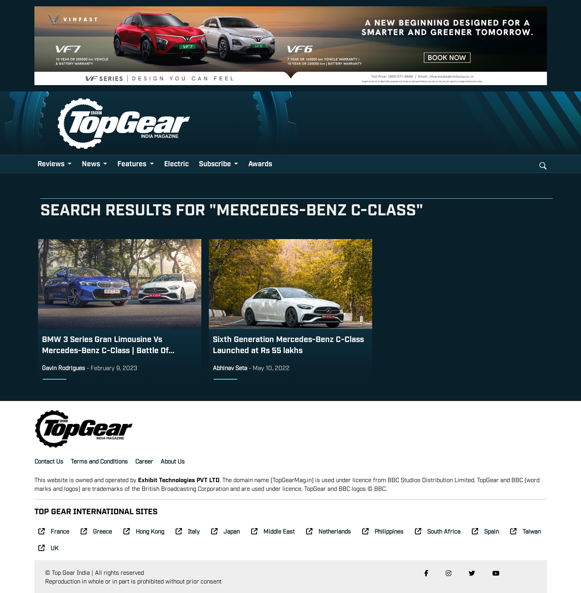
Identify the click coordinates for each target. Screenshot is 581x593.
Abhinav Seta (231, 367)
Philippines (382, 530)
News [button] (92, 163)
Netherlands (328, 530)
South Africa (437, 530)
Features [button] (132, 163)
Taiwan (525, 530)
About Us (173, 460)
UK (48, 547)
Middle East (273, 530)
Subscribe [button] (216, 163)
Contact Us (48, 460)
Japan (225, 530)
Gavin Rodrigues (63, 367)
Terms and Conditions (99, 460)
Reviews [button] (52, 163)
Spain (485, 530)
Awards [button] (260, 163)
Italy (188, 530)
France (53, 530)
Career (144, 460)
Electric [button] (176, 163)
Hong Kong (143, 530)
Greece (96, 530)
